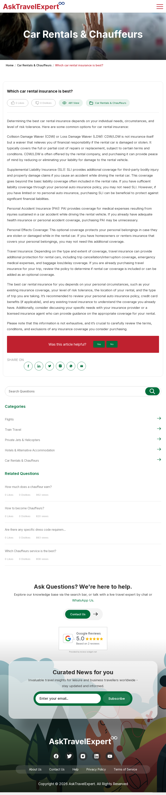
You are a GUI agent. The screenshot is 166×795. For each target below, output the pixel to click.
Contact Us (56, 771)
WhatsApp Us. (83, 600)
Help (75, 771)
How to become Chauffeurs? (27, 508)
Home (10, 65)
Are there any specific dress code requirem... (39, 529)
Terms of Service (128, 771)
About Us (33, 771)
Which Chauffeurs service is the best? (33, 550)
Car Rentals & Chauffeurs (34, 65)
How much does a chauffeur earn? (31, 487)
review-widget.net (88, 652)
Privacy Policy (96, 771)
